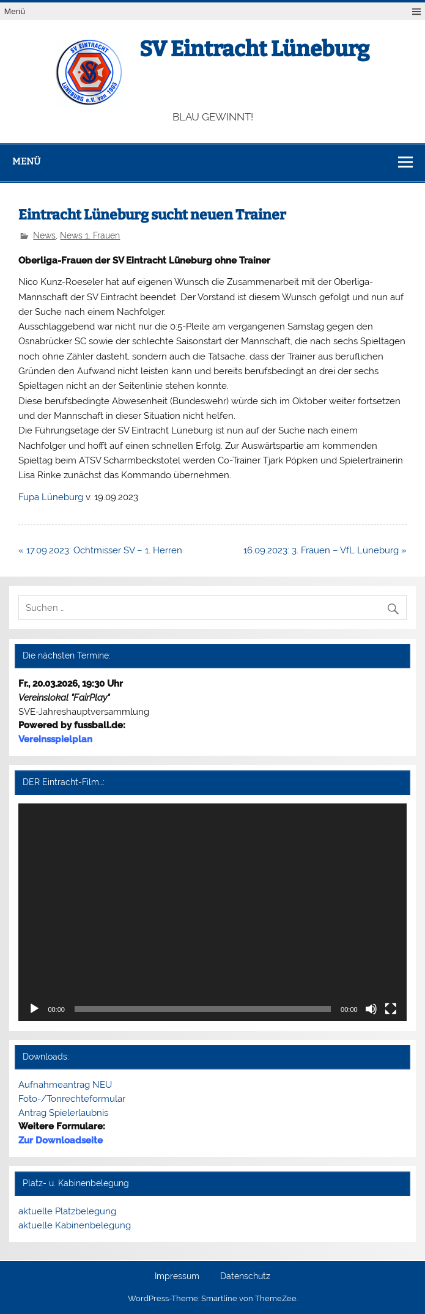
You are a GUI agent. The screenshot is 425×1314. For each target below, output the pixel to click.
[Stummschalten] (371, 1009)
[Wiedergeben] (34, 1009)
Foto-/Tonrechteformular (71, 1098)
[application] (212, 912)
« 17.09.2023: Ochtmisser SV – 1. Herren (100, 550)
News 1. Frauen (90, 235)
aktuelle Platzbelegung (67, 1211)
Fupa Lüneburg (50, 497)
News (44, 235)
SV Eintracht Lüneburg (254, 49)
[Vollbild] (391, 1009)
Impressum (177, 1276)
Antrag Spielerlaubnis (63, 1112)
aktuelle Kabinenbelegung (74, 1225)
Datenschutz (245, 1276)
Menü (14, 11)
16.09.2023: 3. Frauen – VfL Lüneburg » (325, 550)
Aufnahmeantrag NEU (65, 1084)
